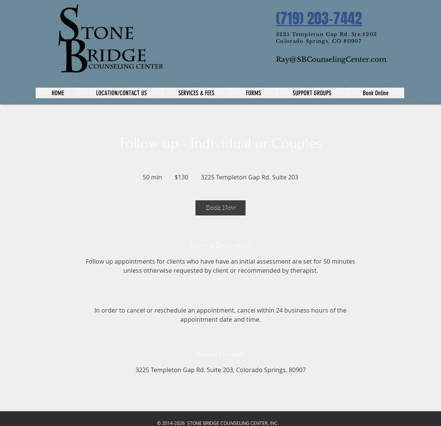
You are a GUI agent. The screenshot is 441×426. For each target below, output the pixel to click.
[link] (220, 207)
